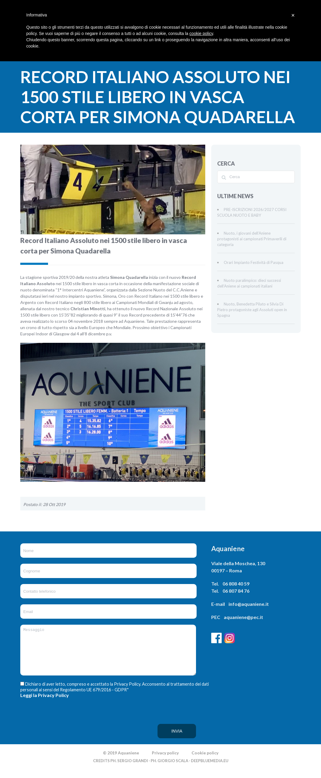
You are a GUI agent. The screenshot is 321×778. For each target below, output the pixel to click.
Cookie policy (205, 761)
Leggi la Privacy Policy (44, 704)
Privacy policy (165, 761)
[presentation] (44, 729)
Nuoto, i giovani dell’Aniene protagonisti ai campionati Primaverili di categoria (251, 239)
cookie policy (201, 33)
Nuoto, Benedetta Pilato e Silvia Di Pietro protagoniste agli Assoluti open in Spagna (252, 310)
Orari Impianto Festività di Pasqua (253, 262)
